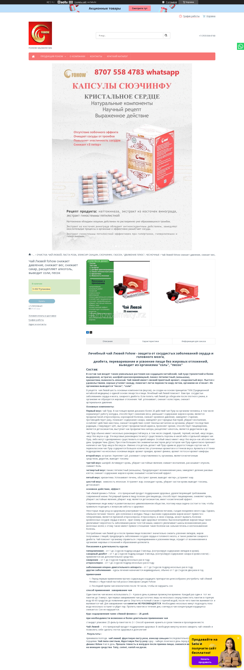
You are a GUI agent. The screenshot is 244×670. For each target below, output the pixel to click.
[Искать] (166, 35)
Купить (42, 301)
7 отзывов (171, 2)
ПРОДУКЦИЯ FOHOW (51, 56)
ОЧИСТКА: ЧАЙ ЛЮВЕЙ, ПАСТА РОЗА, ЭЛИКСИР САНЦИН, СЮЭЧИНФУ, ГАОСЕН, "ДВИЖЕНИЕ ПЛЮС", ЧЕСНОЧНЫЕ (98, 254)
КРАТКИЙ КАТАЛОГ (117, 56)
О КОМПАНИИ (77, 56)
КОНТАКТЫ (96, 56)
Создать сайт (81, 2)
